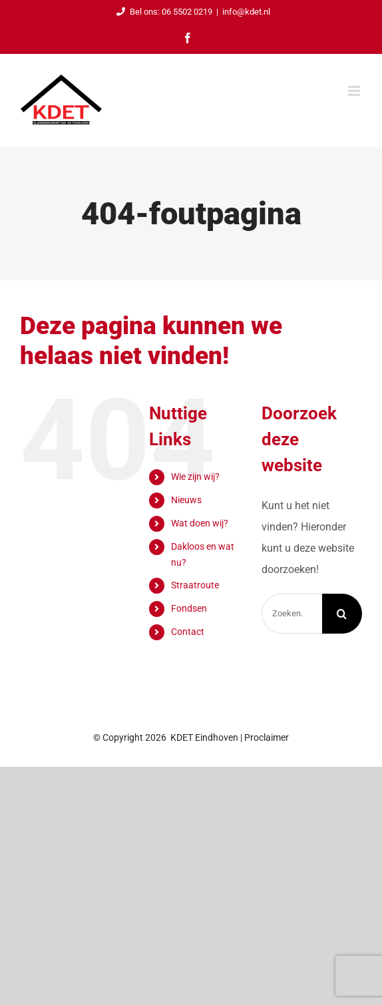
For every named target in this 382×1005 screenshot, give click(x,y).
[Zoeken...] (292, 614)
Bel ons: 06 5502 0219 (162, 12)
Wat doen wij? (199, 523)
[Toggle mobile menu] (355, 91)
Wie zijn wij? (195, 476)
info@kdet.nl (246, 12)
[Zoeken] (342, 614)
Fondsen (189, 608)
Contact (187, 631)
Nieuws (186, 500)
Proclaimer (266, 737)
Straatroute (195, 585)
